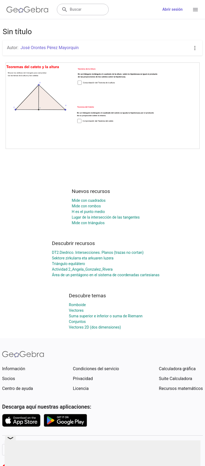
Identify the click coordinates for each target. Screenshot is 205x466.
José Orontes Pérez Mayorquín (50, 47)
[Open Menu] (195, 9)
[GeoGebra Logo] (27, 9)
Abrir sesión (172, 9)
